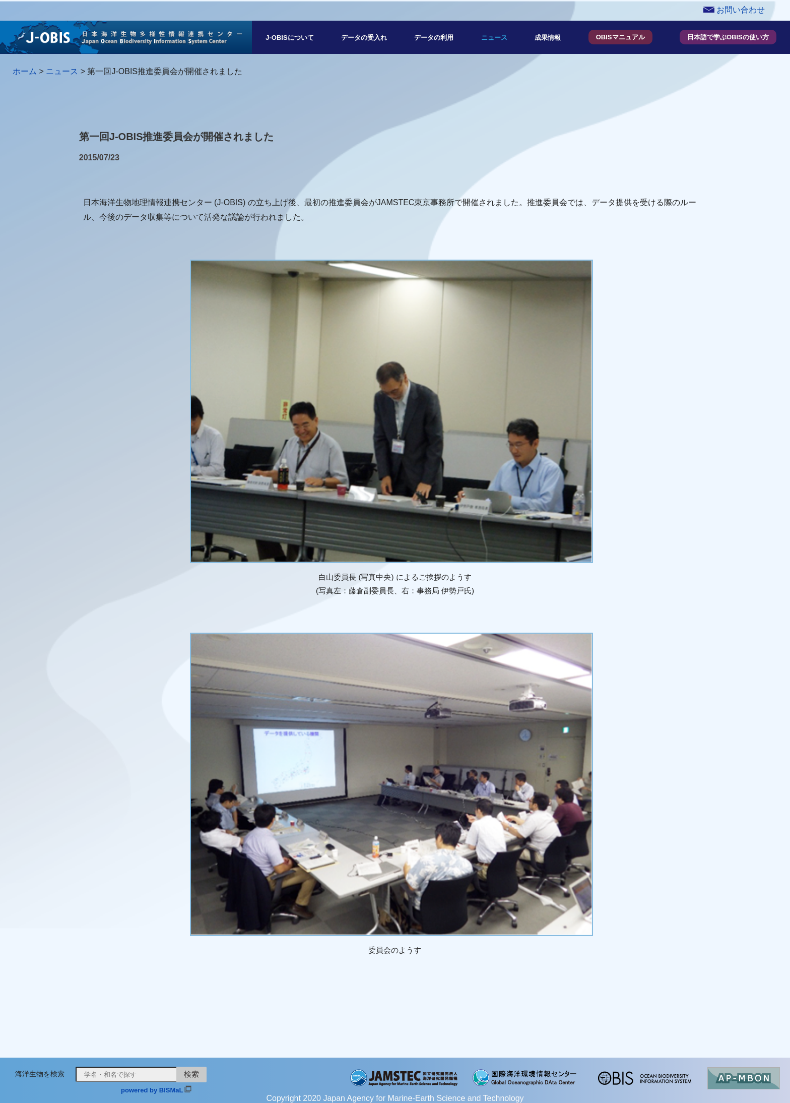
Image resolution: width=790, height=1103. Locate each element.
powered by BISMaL (152, 1090)
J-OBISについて (289, 37)
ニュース (494, 37)
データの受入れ (364, 37)
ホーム (25, 71)
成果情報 (548, 37)
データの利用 (433, 37)
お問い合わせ (734, 10)
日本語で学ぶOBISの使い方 (728, 37)
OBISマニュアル (620, 37)
